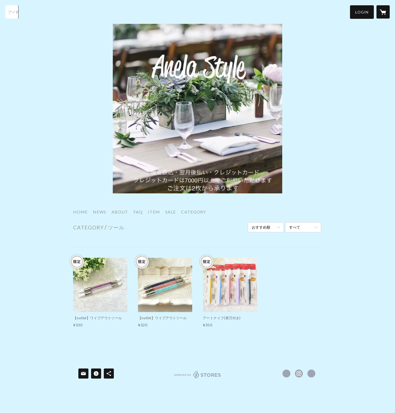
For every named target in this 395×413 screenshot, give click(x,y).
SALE (170, 211)
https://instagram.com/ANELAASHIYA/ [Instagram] (299, 374)
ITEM (154, 211)
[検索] (12, 12)
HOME (80, 211)
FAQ (138, 211)
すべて (294, 227)
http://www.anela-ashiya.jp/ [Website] (311, 374)
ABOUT (119, 211)
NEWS (99, 211)
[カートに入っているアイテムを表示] (383, 12)
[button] (362, 12)
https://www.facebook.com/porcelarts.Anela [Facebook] (286, 374)
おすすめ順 (261, 227)
